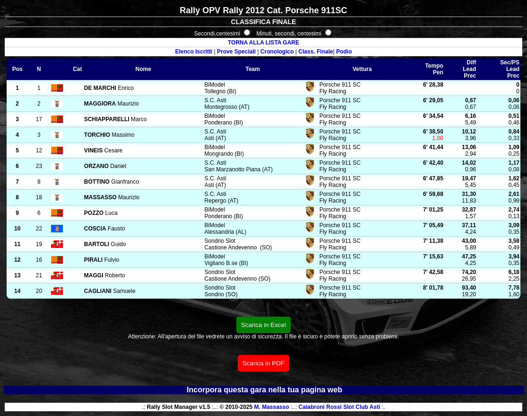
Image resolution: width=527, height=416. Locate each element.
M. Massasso (271, 407)
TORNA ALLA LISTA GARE (263, 42)
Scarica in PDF (263, 363)
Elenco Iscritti (194, 51)
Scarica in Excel (263, 324)
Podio (344, 51)
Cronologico (277, 51)
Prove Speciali (236, 51)
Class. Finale (315, 51)
